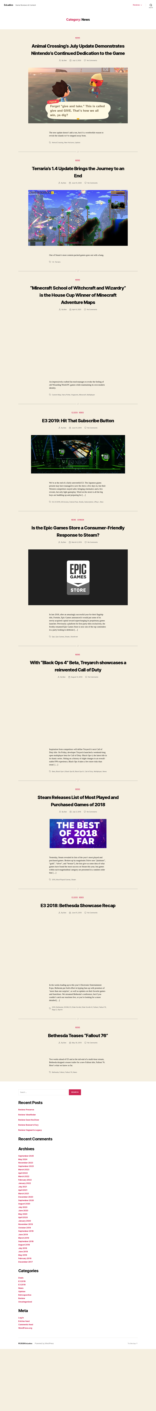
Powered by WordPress (44, 1405)
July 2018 (23, 1310)
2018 (54, 934)
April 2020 (23, 1279)
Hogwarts (75, 417)
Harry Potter (66, 417)
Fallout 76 (69, 1134)
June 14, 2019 (76, 458)
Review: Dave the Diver (29, 1182)
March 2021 (24, 1255)
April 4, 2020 (76, 332)
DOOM (66, 1069)
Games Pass (74, 532)
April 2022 (23, 1235)
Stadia (82, 532)
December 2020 (26, 1259)
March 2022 (24, 1238)
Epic (53, 674)
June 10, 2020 (76, 198)
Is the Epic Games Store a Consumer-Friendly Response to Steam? (78, 564)
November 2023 (26, 1224)
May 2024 (23, 1221)
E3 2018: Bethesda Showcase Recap (78, 963)
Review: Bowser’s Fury (29, 1187)
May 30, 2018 (77, 1105)
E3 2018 (74, 952)
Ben (64, 75)
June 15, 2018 (76, 975)
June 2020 (23, 1272)
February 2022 (25, 1242)
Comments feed (26, 1386)
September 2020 (26, 1262)
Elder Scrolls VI (88, 1069)
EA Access (66, 532)
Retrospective (25, 1357)
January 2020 (25, 1283)
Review (22, 1360)
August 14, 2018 (77, 722)
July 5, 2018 (76, 866)
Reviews (136, 5)
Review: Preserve (27, 1171)
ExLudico (9, 5)
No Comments (92, 75)
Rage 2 (57, 1071)
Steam (67, 674)
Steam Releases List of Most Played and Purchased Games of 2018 (78, 851)
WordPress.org (25, 1390)
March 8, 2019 (76, 580)
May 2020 (23, 1276)
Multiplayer (92, 417)
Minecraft (83, 417)
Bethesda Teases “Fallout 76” (78, 1097)
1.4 (53, 277)
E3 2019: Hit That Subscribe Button (77, 446)
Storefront (75, 674)
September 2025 (26, 1218)
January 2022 (25, 1245)
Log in (21, 1379)
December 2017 (26, 1324)
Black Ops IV (80, 816)
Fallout (97, 1069)
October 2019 (25, 1289)
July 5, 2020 (76, 75)
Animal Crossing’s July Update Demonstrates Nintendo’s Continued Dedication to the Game (78, 56)
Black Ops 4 (60, 816)
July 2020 (23, 1269)
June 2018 (23, 1313)
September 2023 (26, 1228)
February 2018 (25, 1320)
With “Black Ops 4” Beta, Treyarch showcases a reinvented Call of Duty (78, 707)
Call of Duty (90, 816)
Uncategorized (25, 1363)
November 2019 (26, 1286)
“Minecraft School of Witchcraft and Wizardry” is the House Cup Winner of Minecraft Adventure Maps (78, 313)
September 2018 (26, 1303)
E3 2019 (74, 435)
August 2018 (24, 1306)
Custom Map (56, 417)
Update (78, 157)
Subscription (90, 532)
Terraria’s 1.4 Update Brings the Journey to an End (78, 186)
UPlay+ (98, 532)
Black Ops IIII (70, 816)
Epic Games (60, 674)
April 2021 (23, 1252)
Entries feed (24, 1383)
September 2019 (26, 1293)
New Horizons (70, 157)
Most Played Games (64, 934)
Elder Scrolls (77, 1069)
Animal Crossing (58, 157)
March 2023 (24, 1231)
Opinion (81, 550)
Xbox (103, 532)
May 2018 (23, 1317)
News (78, 38)
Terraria (58, 277)
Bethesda (60, 1069)
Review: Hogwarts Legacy (31, 1192)
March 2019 (24, 1300)
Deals (21, 1340)
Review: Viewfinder (28, 1176)
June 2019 (23, 1296)
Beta (53, 816)
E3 (53, 532)
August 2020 (24, 1265)
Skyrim (63, 1071)
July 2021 (23, 1248)
